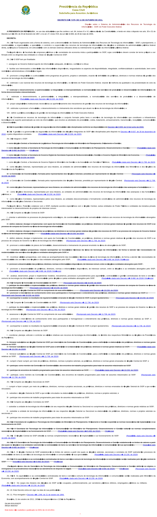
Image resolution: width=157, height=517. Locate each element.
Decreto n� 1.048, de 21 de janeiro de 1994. (45, 495)
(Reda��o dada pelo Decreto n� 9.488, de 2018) (98, 259)
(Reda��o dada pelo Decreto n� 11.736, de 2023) (133, 162)
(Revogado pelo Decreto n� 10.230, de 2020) (82, 283)
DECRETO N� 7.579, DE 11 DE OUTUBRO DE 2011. (80, 20)
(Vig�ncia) (34, 150)
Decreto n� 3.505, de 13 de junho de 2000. (126, 127)
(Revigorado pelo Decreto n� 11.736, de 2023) (85, 241)
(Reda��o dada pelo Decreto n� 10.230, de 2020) (41, 99)
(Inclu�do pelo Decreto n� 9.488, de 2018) (31, 462)
